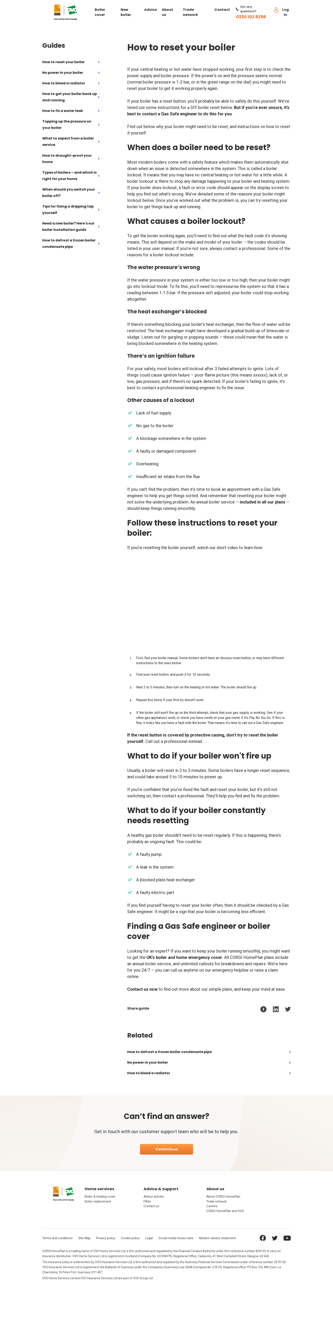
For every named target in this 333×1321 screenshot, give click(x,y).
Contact (222, 9)
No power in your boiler (62, 72)
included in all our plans (262, 502)
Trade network (190, 12)
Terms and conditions (57, 1238)
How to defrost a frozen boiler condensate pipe (69, 243)
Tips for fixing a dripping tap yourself (68, 209)
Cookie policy (130, 1238)
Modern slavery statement (217, 1238)
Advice (150, 9)
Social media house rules (175, 1238)
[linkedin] (276, 1009)
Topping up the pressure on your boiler (66, 124)
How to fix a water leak (62, 110)
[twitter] (288, 1009)
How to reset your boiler (63, 62)
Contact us (151, 1206)
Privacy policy (105, 1238)
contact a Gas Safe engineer (169, 113)
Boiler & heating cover (100, 1197)
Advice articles (154, 1197)
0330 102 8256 (251, 17)
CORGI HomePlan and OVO (225, 1211)
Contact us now (142, 989)
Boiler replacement (98, 1201)
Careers (211, 1206)
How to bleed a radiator (63, 83)
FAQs (147, 1201)
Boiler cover (100, 12)
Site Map (84, 1238)
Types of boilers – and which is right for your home (69, 175)
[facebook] (263, 1009)
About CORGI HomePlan (223, 1197)
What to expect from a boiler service (68, 141)
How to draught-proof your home (67, 158)
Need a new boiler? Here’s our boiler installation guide (68, 226)
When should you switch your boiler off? (68, 192)
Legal (149, 1238)
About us (167, 12)
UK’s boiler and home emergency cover (184, 957)
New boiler (126, 12)
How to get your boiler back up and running (69, 97)
